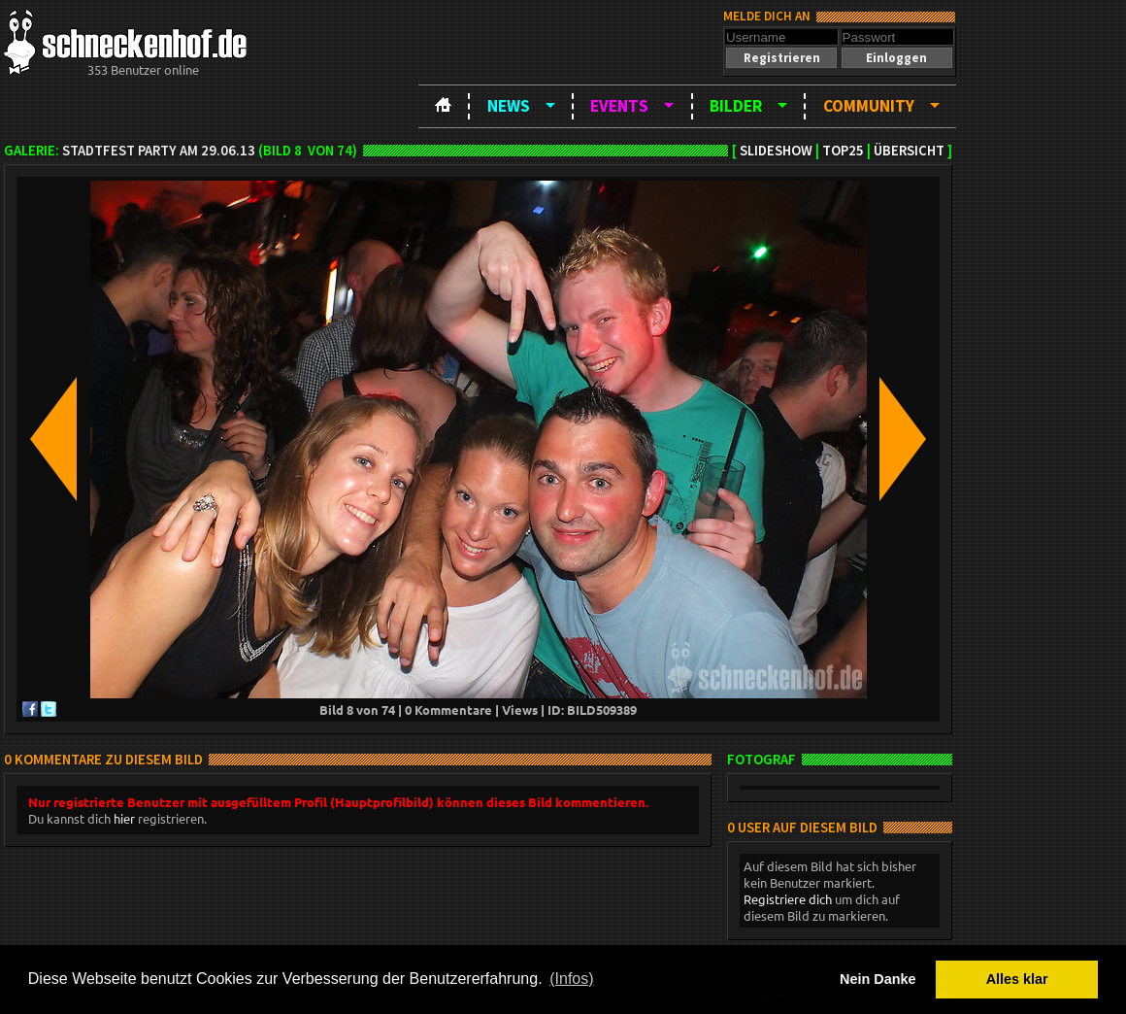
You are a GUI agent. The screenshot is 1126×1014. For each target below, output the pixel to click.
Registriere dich (788, 899)
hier (124, 818)
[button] (781, 58)
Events (619, 106)
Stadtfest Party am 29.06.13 (158, 150)
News (508, 106)
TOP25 (843, 150)
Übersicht (909, 150)
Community (868, 106)
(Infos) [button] (571, 978)
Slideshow (776, 150)
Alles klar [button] (1017, 979)
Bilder (736, 106)
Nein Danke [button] (877, 979)
